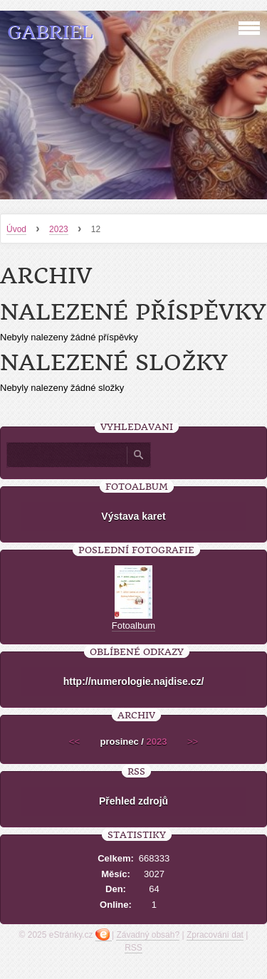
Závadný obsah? (147, 935)
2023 (58, 229)
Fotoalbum (133, 625)
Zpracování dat (215, 935)
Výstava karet (133, 516)
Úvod (16, 229)
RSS (133, 948)
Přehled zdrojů (133, 801)
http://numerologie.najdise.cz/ (133, 681)
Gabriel (50, 32)
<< (74, 741)
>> (192, 741)
